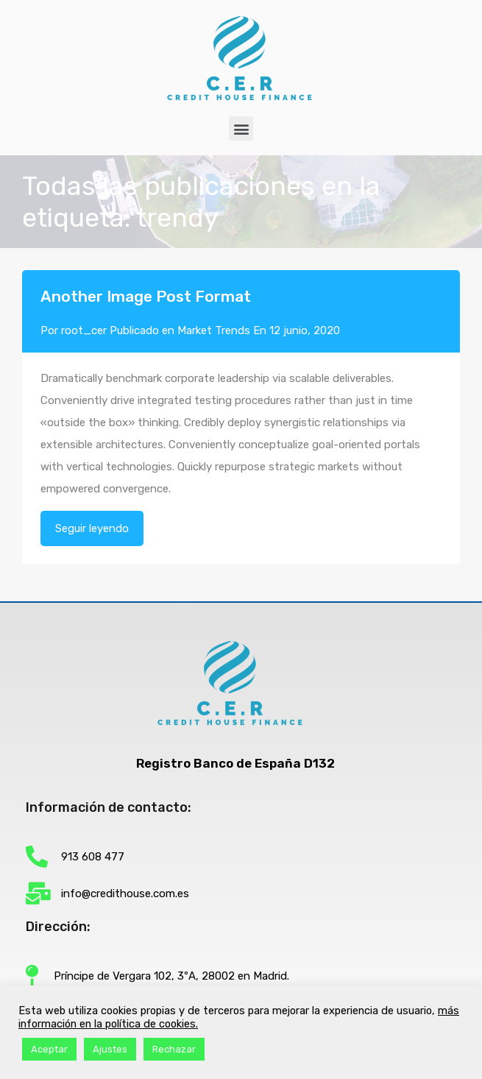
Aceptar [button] (49, 1049)
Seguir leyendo (92, 528)
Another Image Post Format (145, 296)
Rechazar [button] (174, 1049)
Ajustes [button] (110, 1049)
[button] (241, 128)
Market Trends (213, 330)
